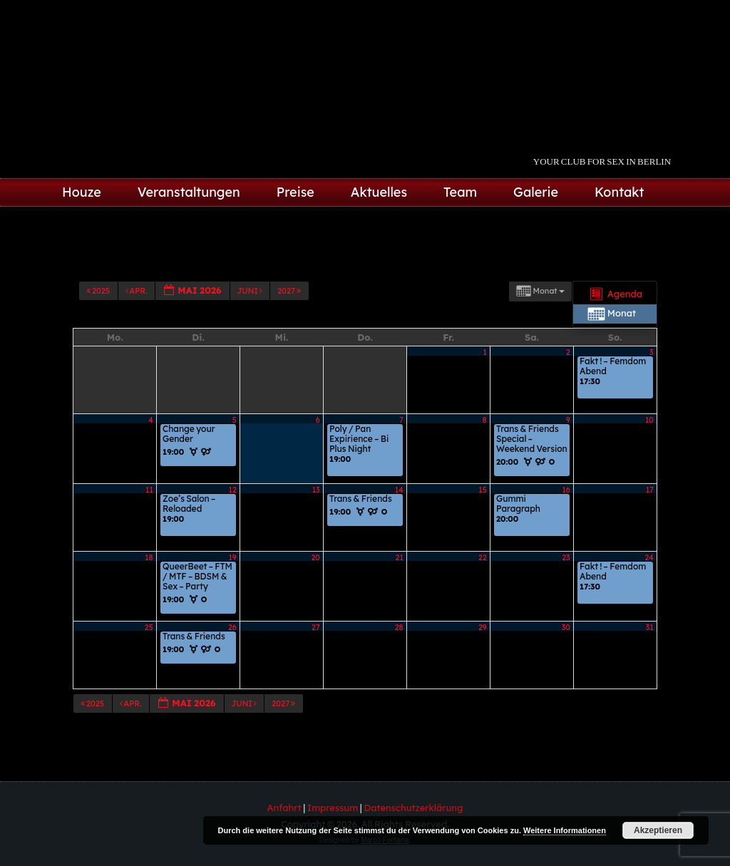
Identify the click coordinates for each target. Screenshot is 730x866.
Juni (250, 291)
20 (315, 557)
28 (399, 627)
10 (649, 420)
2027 (289, 291)
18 (149, 557)
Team (460, 192)
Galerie (535, 192)
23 (566, 557)
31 (650, 627)
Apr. (137, 291)
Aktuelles (379, 192)
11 (149, 490)
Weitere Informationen (564, 830)
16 (566, 490)
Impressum (332, 807)
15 (482, 490)
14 (399, 490)
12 (233, 490)
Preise (295, 192)
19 (233, 557)
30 (566, 627)
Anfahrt (284, 807)
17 (650, 490)
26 (232, 627)
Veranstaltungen (189, 192)
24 (649, 557)
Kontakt (619, 192)
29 (482, 627)
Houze (81, 192)
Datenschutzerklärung (413, 807)
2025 (98, 291)
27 (316, 627)
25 (149, 627)
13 (316, 490)
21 (399, 557)
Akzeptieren (658, 830)
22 (482, 557)
